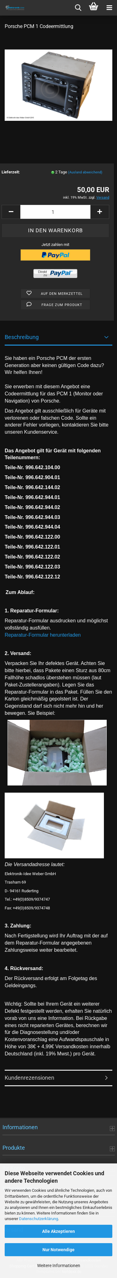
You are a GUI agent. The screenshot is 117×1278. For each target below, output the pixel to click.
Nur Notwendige (58, 1249)
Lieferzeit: (11, 172)
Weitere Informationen (58, 1265)
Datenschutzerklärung (38, 1218)
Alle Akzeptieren (58, 1231)
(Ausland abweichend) (85, 172)
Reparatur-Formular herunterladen (43, 635)
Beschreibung (22, 337)
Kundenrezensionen (29, 1077)
